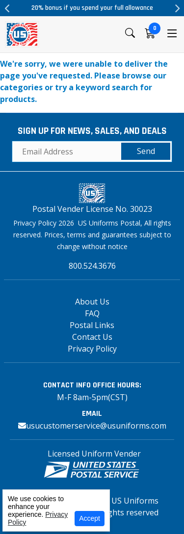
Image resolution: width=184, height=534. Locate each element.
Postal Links (92, 325)
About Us (92, 301)
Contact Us (92, 336)
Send (146, 151)
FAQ (92, 313)
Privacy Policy (92, 348)
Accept (89, 518)
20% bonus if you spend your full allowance (92, 7)
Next (177, 8)
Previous (7, 8)
